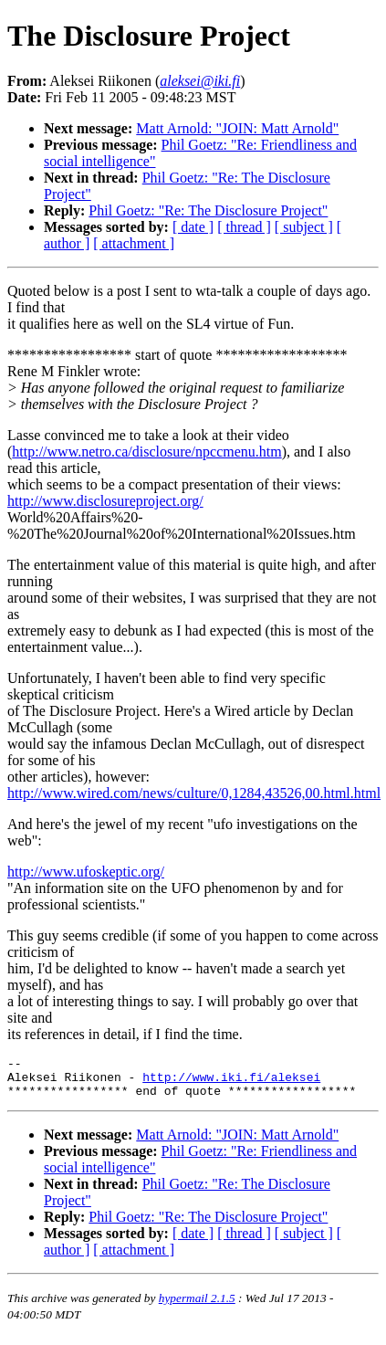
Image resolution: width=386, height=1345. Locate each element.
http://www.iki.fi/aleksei (231, 1082)
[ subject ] (304, 227)
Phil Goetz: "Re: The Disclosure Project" (208, 210)
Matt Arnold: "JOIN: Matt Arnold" (237, 128)
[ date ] (193, 227)
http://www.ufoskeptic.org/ (85, 871)
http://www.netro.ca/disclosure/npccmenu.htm (146, 451)
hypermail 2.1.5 (197, 1306)
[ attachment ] (133, 243)
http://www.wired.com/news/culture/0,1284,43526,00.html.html (194, 793)
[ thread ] (244, 227)
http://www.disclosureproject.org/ (105, 501)
